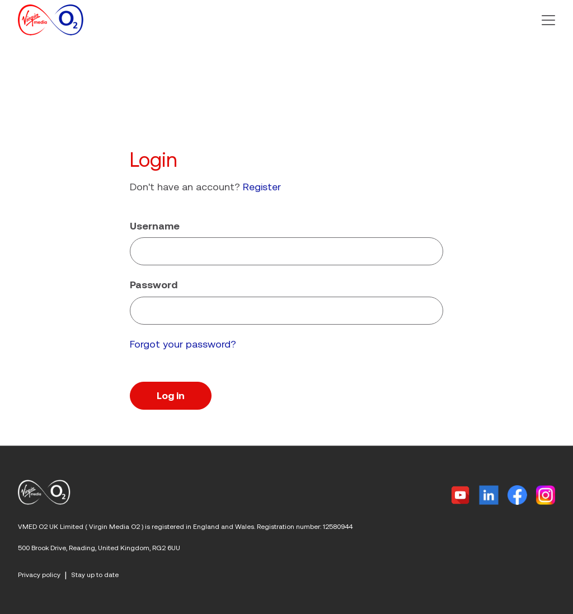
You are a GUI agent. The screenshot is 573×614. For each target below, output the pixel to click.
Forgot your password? (183, 344)
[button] (548, 20)
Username (155, 226)
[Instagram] (545, 495)
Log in (171, 395)
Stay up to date (95, 575)
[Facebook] (517, 495)
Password (153, 284)
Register (262, 187)
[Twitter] (460, 495)
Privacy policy (39, 575)
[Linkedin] (489, 495)
